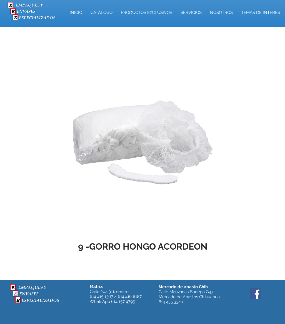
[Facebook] (255, 293)
